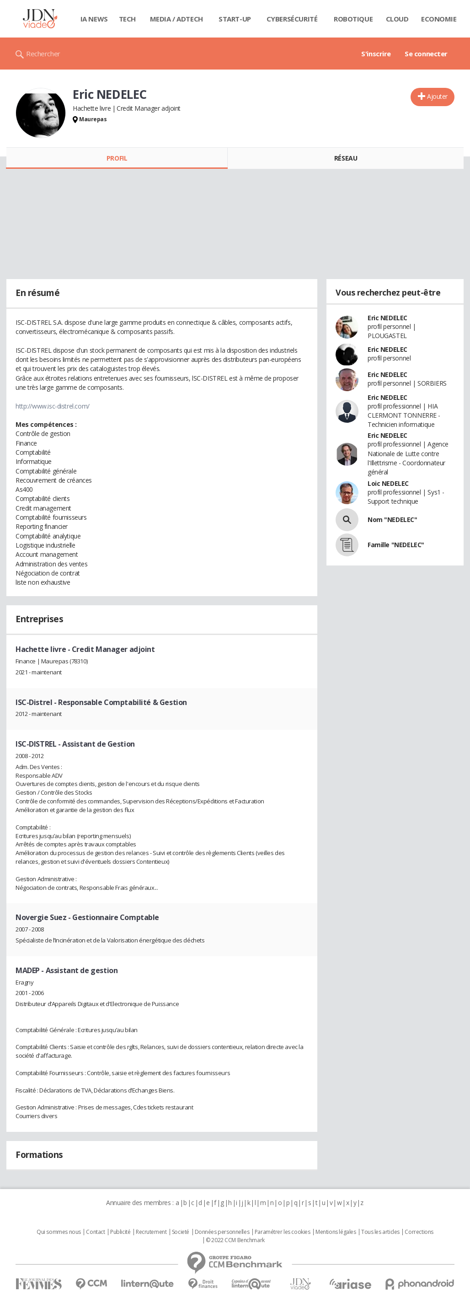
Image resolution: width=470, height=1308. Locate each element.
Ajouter (437, 96)
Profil (117, 158)
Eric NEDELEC (387, 317)
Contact (95, 1232)
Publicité (120, 1232)
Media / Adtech (176, 18)
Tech (127, 18)
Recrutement (151, 1232)
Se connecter (426, 53)
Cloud (397, 18)
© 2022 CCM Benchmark (235, 1240)
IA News (94, 18)
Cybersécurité (292, 18)
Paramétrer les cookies (282, 1232)
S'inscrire (376, 53)
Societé (180, 1232)
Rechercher (43, 53)
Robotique (353, 18)
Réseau (345, 158)
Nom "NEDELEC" (392, 519)
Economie (439, 18)
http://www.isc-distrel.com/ (53, 406)
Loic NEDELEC (388, 483)
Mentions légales (335, 1232)
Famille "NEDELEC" (396, 544)
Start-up (235, 18)
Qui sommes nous (59, 1232)
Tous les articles (380, 1232)
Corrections (419, 1232)
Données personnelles (222, 1232)
